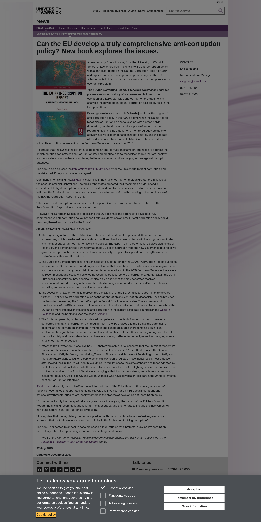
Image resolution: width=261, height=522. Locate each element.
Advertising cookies (118, 503)
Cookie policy (46, 515)
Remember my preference (194, 498)
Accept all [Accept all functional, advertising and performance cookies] (194, 489)
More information (194, 506)
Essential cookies (116, 488)
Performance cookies (119, 511)
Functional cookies (117, 496)
